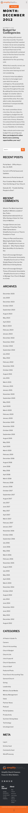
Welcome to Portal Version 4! (13, 177)
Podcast (6, 707)
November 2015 (8, 563)
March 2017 (7, 519)
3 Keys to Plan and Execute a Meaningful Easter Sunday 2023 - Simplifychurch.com (13, 241)
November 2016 (8, 531)
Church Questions (9, 662)
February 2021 (8, 386)
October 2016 (8, 535)
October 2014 (8, 591)
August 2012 (7, 623)
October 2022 (8, 346)
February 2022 (8, 362)
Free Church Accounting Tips (13, 675)
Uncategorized (8, 727)
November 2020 (8, 394)
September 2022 (9, 350)
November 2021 (8, 366)
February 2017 (8, 523)
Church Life (7, 654)
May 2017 (6, 511)
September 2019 (9, 434)
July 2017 (6, 503)
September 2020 (9, 398)
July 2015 (6, 571)
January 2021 (7, 390)
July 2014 (6, 599)
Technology (7, 723)
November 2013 (8, 607)
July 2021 (6, 378)
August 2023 (7, 314)
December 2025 (8, 294)
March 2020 (7, 410)
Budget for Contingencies (11, 31)
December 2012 (8, 619)
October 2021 (8, 370)
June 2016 (6, 547)
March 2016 (7, 555)
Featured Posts (8, 670)
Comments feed (8, 750)
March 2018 (7, 478)
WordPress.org (8, 754)
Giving (5, 683)
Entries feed (7, 746)
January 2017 (7, 527)
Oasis (5, 699)
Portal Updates (8, 711)
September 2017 (9, 495)
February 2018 (8, 482)
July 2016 (6, 543)
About (12, 787)
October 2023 (8, 306)
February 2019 (8, 454)
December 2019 (8, 422)
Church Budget (8, 650)
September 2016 (9, 539)
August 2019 (7, 438)
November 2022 (8, 342)
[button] (26, 2)
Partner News (8, 703)
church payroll (8, 658)
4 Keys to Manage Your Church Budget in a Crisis (14, 276)
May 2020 (6, 402)
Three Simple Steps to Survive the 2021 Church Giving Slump (13, 262)
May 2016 (6, 551)
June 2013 (6, 611)
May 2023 (6, 318)
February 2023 (8, 330)
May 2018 (6, 470)
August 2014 (7, 595)
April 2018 (6, 474)
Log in (5, 742)
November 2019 (8, 426)
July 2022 (6, 354)
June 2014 (6, 603)
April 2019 (6, 446)
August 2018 (7, 462)
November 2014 (8, 587)
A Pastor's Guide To (10, 638)
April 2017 (6, 515)
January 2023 (8, 334)
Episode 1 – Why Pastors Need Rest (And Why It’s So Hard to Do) (13, 248)
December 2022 (8, 338)
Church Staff (7, 666)
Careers (6, 642)
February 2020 (8, 414)
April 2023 (6, 322)
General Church (8, 679)
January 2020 (8, 418)
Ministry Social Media (10, 691)
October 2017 (8, 491)
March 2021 (7, 382)
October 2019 (8, 430)
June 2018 (6, 466)
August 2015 (7, 567)
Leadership (7, 687)
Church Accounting (10, 646)
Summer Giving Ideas (10, 719)
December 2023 (8, 302)
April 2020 (7, 406)
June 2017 (6, 507)
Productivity (7, 715)
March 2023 (7, 326)
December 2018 (8, 458)
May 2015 (6, 575)
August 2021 (7, 374)
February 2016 (8, 559)
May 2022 (6, 358)
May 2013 (6, 615)
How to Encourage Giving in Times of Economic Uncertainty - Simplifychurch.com (14, 257)
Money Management (10, 695)
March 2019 (7, 450)
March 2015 (7, 583)
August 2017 (7, 499)
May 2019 (6, 442)
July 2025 (6, 298)
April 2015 (6, 579)
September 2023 (9, 310)
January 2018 (7, 486)
